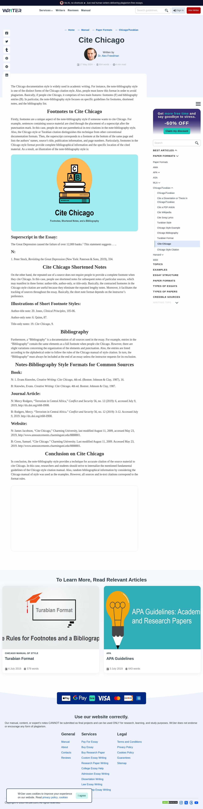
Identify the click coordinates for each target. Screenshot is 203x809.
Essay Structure (166, 275)
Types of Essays (165, 286)
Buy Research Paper (93, 752)
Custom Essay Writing (93, 757)
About (64, 747)
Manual (65, 741)
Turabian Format (165, 238)
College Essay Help (92, 768)
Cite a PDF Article (166, 207)
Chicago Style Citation (168, 249)
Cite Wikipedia (164, 212)
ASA (155, 177)
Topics (158, 264)
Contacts (66, 752)
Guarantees (124, 757)
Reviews (66, 757)
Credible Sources (166, 297)
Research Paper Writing (94, 763)
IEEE (155, 260)
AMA (155, 167)
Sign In (178, 10)
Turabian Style (164, 222)
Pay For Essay (89, 741)
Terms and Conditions (129, 741)
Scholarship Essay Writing (96, 789)
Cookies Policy (125, 752)
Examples (160, 269)
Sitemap (122, 763)
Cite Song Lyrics (165, 217)
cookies (63, 797)
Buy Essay (87, 747)
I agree (82, 795)
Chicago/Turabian (166, 193)
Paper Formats (160, 162)
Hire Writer (193, 10)
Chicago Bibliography (167, 233)
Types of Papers (165, 291)
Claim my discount (177, 131)
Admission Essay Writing (95, 773)
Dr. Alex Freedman (108, 55)
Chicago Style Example (168, 228)
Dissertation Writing (92, 779)
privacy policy (50, 797)
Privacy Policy (125, 747)
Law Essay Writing (91, 784)
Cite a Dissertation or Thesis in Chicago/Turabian (172, 200)
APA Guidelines (120, 659)
